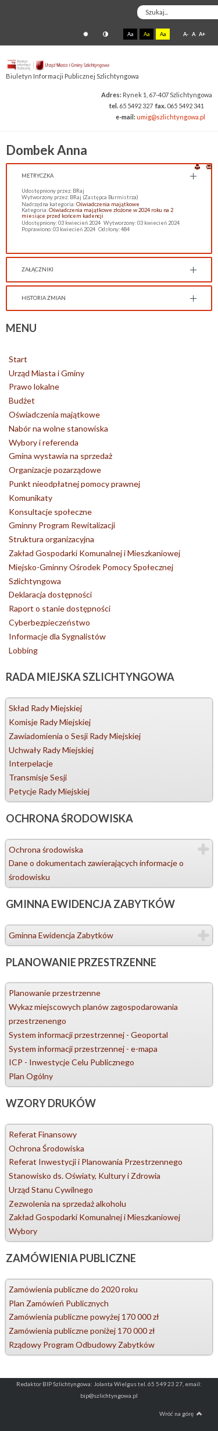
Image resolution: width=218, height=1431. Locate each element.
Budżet (22, 400)
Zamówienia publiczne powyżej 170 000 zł (84, 1317)
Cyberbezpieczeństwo (49, 622)
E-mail (209, 166)
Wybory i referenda (43, 442)
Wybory (23, 1231)
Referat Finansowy (43, 1134)
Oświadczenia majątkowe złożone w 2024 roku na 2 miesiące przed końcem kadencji (97, 213)
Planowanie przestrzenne (55, 993)
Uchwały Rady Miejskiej (51, 750)
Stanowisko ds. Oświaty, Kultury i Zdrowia (84, 1176)
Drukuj (197, 166)
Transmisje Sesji (38, 777)
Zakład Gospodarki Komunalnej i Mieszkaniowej (94, 553)
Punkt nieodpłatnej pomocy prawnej (74, 484)
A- (185, 34)
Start (18, 359)
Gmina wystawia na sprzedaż (60, 456)
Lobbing (23, 650)
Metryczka (37, 175)
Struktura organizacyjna (51, 539)
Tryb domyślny (85, 34)
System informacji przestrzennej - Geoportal (88, 1035)
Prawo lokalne (34, 386)
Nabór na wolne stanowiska (58, 428)
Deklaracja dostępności (50, 594)
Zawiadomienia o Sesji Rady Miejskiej (75, 736)
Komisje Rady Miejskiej (50, 722)
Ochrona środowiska (46, 849)
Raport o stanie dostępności (59, 608)
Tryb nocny (105, 34)
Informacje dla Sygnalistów (57, 636)
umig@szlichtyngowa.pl (171, 117)
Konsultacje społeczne (50, 512)
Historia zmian (44, 298)
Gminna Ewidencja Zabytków (61, 935)
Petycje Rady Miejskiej (49, 791)
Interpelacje (31, 763)
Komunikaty (30, 498)
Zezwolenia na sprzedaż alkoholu (67, 1204)
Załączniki (37, 269)
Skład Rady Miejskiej (45, 708)
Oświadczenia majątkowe (108, 204)
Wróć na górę (180, 1413)
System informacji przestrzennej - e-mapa (83, 1049)
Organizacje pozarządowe (55, 470)
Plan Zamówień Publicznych (59, 1303)
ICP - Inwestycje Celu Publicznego (71, 1062)
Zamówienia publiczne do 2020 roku (73, 1289)
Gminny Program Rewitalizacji (62, 525)
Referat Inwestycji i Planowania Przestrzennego (96, 1162)
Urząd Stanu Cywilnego (51, 1190)
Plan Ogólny (31, 1076)
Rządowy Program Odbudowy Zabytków (82, 1344)
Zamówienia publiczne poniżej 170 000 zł (82, 1330)
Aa (130, 34)
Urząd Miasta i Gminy (46, 373)
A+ (202, 34)
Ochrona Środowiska (46, 1148)
